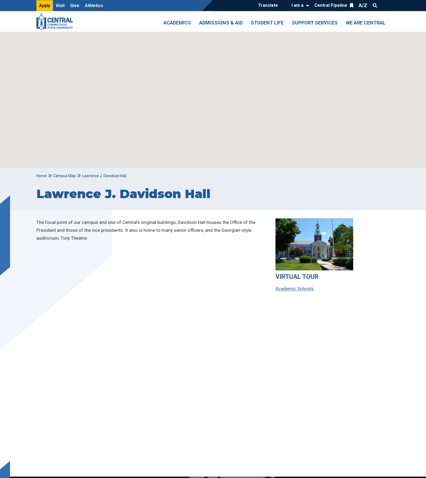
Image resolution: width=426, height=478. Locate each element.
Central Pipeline (330, 5)
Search (375, 5)
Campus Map (64, 176)
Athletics (94, 5)
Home (41, 176)
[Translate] (269, 5)
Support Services (315, 23)
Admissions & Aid (221, 23)
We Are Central (366, 23)
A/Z (363, 5)
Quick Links (385, 5)
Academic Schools (294, 288)
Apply (44, 5)
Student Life (267, 23)
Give (74, 5)
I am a (297, 5)
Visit (60, 5)
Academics (177, 23)
